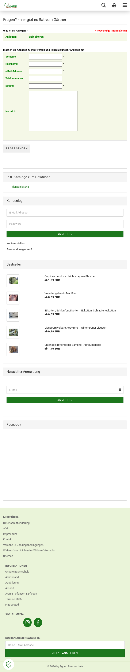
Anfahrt (9, 588)
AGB (5, 528)
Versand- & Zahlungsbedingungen (23, 545)
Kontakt (7, 539)
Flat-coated (12, 604)
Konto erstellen (15, 243)
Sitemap (8, 556)
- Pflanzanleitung (19, 186)
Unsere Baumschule (17, 571)
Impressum (10, 534)
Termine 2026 (13, 599)
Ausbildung (12, 582)
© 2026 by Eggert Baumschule (65, 666)
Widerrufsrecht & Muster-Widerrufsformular (29, 550)
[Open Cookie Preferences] (8, 664)
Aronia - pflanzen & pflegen (21, 593)
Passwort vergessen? (19, 249)
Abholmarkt (12, 577)
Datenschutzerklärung (16, 523)
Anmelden (65, 234)
